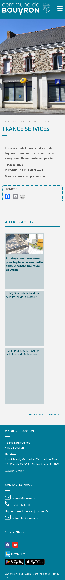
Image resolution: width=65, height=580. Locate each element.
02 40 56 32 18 (21, 505)
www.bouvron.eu (15, 471)
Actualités (21, 122)
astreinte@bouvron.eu (26, 518)
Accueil (7, 122)
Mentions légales (41, 573)
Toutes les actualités (41, 414)
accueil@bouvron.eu (24, 498)
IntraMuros (15, 554)
